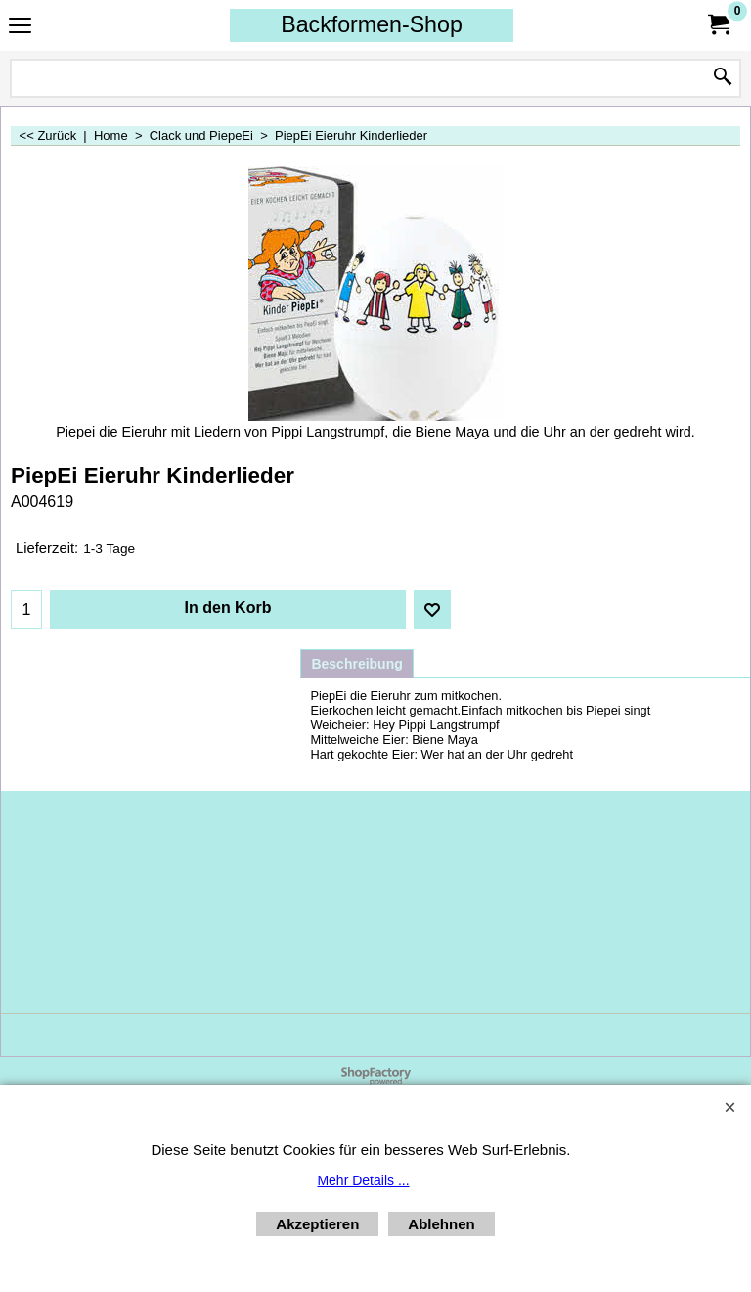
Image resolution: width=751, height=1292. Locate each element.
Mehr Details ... (363, 1180)
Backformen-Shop (372, 24)
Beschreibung (356, 663)
